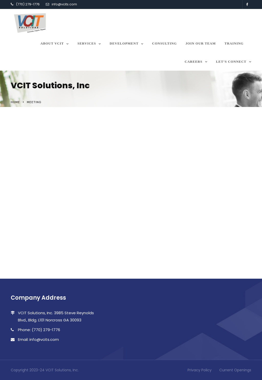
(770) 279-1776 (28, 4)
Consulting (164, 43)
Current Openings (235, 370)
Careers (193, 61)
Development (124, 43)
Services (87, 43)
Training (234, 43)
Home (15, 102)
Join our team (200, 43)
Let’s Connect (231, 61)
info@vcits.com (64, 4)
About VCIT (52, 43)
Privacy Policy (200, 370)
